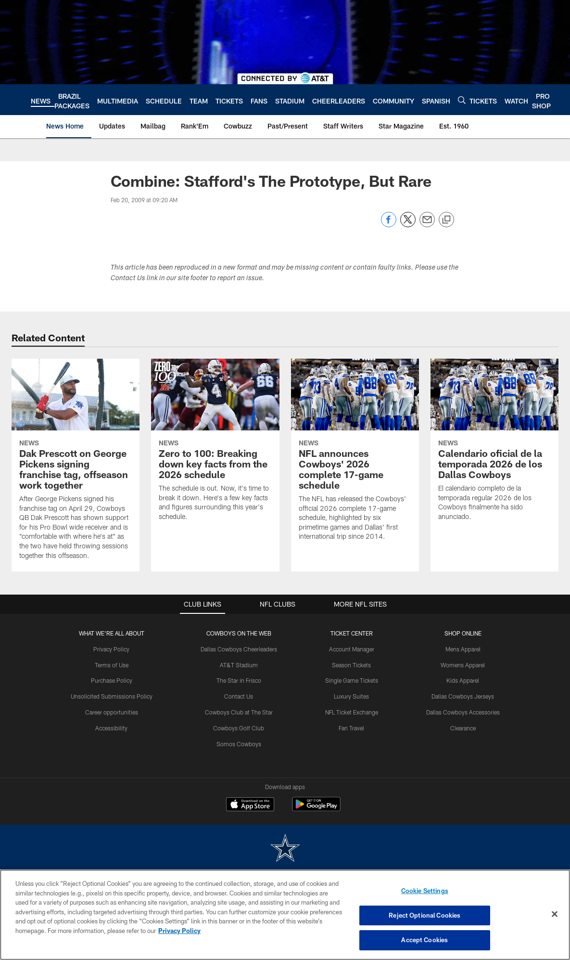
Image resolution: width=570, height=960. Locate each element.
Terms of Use (111, 665)
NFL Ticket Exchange (351, 712)
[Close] (554, 914)
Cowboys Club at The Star (239, 712)
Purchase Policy (111, 680)
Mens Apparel (463, 649)
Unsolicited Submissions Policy (111, 696)
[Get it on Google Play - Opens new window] (316, 809)
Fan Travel (351, 728)
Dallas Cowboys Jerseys (462, 696)
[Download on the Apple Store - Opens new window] (250, 805)
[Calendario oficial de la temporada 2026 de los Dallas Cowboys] (494, 446)
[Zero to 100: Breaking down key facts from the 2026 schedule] (215, 446)
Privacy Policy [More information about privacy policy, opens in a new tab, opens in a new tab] (179, 930)
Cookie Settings (424, 891)
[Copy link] (446, 220)
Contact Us (238, 696)
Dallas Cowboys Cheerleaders (239, 649)
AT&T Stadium (239, 665)
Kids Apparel (462, 680)
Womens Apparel (463, 665)
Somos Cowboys (238, 743)
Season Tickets (351, 665)
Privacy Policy (111, 649)
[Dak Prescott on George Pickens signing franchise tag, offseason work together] (75, 465)
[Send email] (427, 225)
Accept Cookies (424, 940)
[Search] (462, 99)
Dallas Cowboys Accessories (463, 712)
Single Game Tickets (351, 680)
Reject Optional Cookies (424, 915)
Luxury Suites (351, 696)
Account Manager (351, 649)
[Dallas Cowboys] (285, 849)
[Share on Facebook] (388, 225)
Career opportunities (111, 712)
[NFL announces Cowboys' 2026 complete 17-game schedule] (355, 456)
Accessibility (111, 728)
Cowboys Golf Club (238, 728)
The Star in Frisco (238, 680)
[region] (285, 914)
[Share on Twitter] (408, 225)
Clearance (463, 728)
